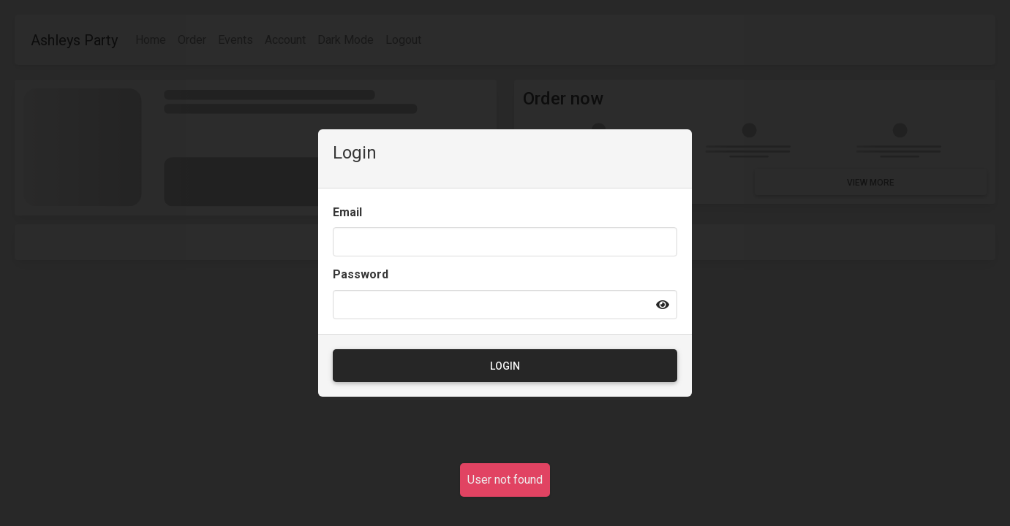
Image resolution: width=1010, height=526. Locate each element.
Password (360, 274)
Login (505, 366)
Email (347, 212)
